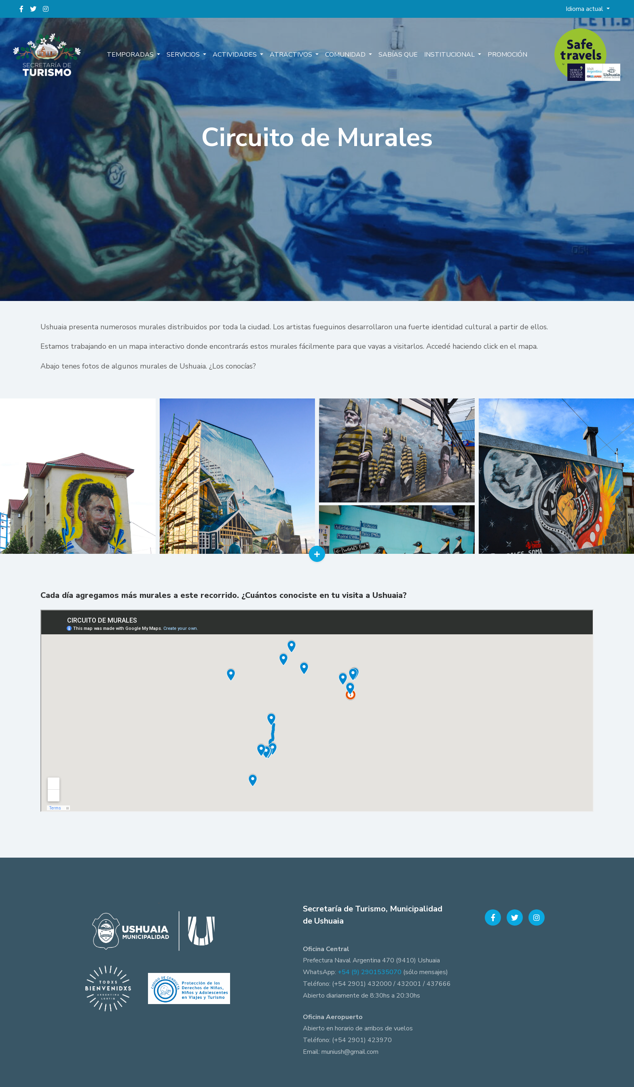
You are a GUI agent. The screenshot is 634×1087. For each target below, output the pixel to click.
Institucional (450, 54)
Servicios (184, 54)
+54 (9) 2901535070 (370, 972)
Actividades (235, 54)
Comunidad (346, 54)
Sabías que (398, 54)
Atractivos (292, 54)
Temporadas (131, 54)
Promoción (507, 54)
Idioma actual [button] (585, 8)
